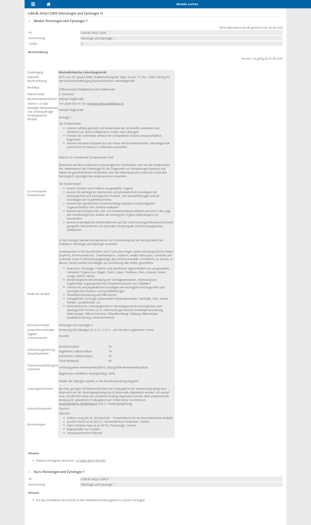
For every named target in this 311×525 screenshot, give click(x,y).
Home (48, 4)
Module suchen (187, 4)
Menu (33, 4)
